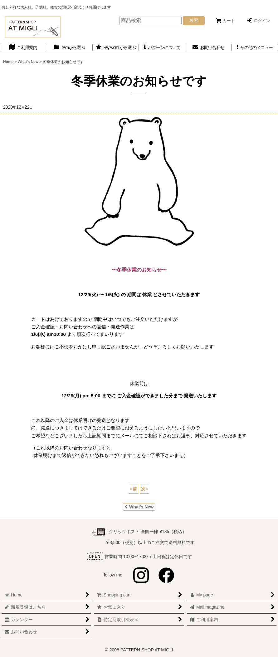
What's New (139, 506)
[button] (255, 47)
